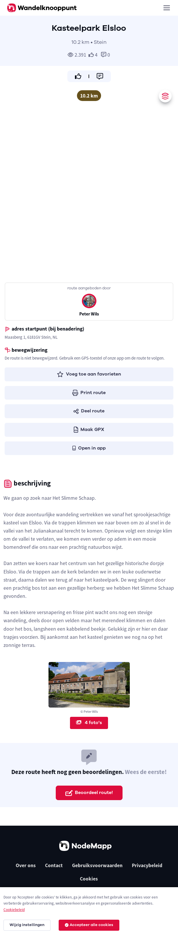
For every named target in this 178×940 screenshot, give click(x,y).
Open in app (89, 448)
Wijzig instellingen (27, 925)
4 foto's (89, 722)
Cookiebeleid (14, 909)
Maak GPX (89, 429)
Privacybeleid (147, 865)
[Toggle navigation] (166, 8)
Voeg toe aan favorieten (89, 374)
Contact (54, 865)
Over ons (26, 865)
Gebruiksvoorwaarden (97, 865)
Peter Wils (89, 314)
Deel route (89, 411)
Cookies (89, 879)
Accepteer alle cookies (89, 925)
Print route (89, 392)
